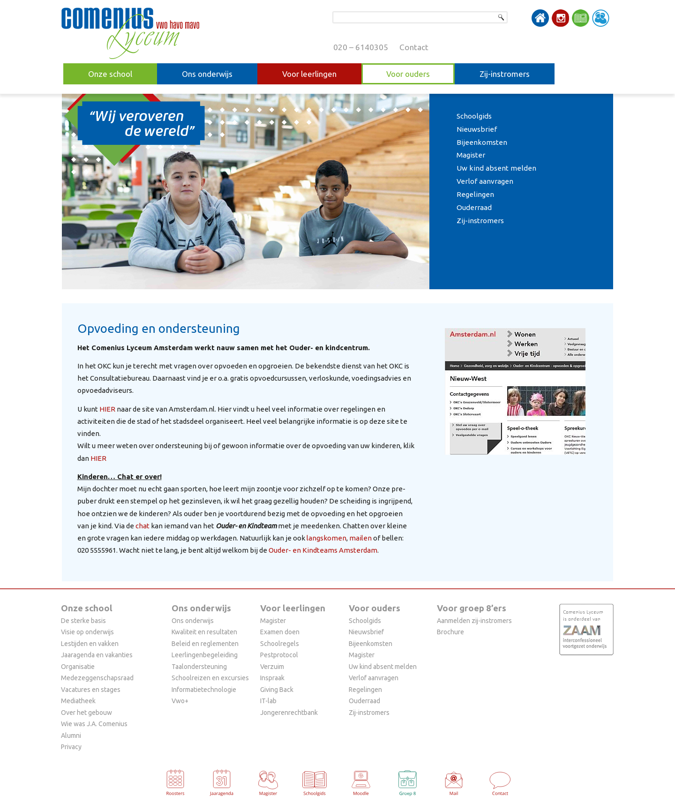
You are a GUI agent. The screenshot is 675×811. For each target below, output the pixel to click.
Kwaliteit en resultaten (204, 632)
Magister (471, 155)
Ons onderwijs (207, 73)
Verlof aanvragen (485, 181)
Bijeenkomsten (482, 142)
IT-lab (268, 701)
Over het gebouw (86, 712)
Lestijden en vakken (90, 643)
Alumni (71, 735)
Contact (413, 47)
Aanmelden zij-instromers (474, 620)
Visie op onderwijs (87, 632)
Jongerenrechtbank (289, 712)
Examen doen (280, 632)
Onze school (110, 73)
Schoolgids (474, 116)
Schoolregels (279, 643)
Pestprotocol (279, 655)
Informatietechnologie (204, 689)
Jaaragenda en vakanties (97, 655)
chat (142, 526)
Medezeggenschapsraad (97, 678)
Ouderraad (474, 207)
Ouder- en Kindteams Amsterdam (323, 550)
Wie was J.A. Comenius (94, 724)
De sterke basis (83, 620)
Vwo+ (180, 701)
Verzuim (272, 666)
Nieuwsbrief (477, 129)
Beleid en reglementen (205, 643)
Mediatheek (78, 701)
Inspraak (272, 678)
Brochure (450, 632)
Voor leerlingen (309, 73)
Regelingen (475, 194)
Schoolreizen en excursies (210, 678)
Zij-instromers (505, 73)
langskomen (326, 538)
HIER (107, 409)
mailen (360, 538)
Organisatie (78, 666)
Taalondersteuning (199, 666)
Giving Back (276, 689)
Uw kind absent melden (496, 168)
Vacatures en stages (90, 689)
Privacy (71, 747)
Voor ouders (408, 73)
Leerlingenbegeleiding (205, 655)
